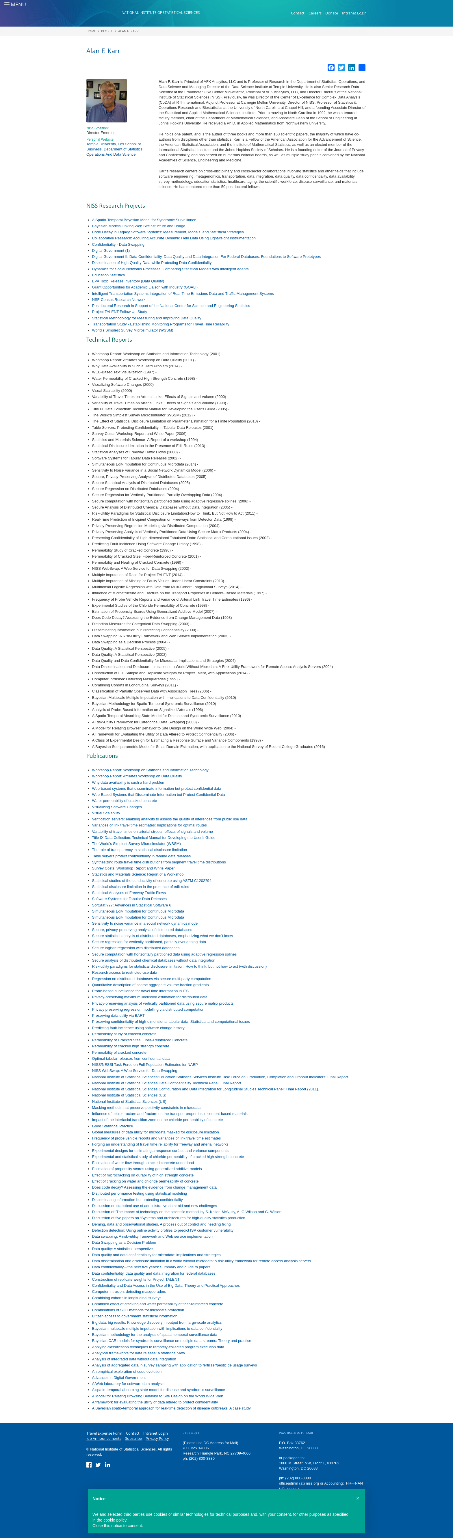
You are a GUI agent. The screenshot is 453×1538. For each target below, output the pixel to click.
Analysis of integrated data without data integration (134, 1359)
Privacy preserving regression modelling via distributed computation (148, 1009)
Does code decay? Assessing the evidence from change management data (154, 1187)
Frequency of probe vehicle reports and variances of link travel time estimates (156, 1138)
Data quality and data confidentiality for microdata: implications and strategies (156, 1255)
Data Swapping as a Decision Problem (124, 1242)
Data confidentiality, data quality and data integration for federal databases (154, 1273)
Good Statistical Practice (112, 1126)
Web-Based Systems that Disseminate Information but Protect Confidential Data (158, 794)
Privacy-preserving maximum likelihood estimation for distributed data (150, 997)
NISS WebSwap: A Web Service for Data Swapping (134, 1070)
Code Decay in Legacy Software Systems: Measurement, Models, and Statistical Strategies (168, 232)
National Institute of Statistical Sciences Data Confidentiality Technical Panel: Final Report (166, 1083)
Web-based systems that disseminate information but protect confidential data (156, 788)
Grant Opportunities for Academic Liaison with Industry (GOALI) (145, 287)
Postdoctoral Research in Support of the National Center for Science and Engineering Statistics (171, 305)
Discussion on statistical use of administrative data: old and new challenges (154, 1206)
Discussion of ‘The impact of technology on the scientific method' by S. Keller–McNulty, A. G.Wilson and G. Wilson (186, 1212)
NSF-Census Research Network (119, 299)
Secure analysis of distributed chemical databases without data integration (153, 960)
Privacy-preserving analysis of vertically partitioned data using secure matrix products (163, 1003)
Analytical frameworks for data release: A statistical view (138, 1353)
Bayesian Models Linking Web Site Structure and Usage (138, 226)
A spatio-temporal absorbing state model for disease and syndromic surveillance (158, 1390)
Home (91, 31)
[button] (357, 1498)
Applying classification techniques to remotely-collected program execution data (158, 1347)
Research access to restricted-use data (124, 972)
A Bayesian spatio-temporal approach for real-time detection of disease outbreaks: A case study (171, 1408)
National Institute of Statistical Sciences (161, 12)
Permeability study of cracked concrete (124, 1034)
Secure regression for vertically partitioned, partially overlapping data (149, 942)
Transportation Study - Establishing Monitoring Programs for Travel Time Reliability (160, 324)
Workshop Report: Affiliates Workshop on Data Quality (137, 776)
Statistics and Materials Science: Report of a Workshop (138, 874)
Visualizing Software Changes (117, 807)
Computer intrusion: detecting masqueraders (129, 1291)
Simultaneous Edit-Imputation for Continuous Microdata (138, 911)
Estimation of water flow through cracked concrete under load (143, 1163)
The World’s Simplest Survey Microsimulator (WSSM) (136, 843)
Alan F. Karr (128, 31)
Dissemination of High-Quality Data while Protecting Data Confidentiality (152, 262)
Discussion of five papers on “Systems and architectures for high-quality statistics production (168, 1218)
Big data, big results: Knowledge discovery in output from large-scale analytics (157, 1322)
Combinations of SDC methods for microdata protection (138, 1310)
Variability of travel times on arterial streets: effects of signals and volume (152, 831)
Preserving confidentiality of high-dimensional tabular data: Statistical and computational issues (171, 1021)
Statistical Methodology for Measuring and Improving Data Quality (146, 318)
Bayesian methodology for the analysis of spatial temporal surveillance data (155, 1334)
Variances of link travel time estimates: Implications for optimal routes (149, 825)
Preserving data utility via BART (118, 1015)
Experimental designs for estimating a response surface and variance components (160, 1150)
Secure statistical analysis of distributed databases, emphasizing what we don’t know (162, 936)
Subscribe (133, 1438)
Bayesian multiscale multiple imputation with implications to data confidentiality (157, 1328)
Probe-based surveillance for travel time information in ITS (140, 991)
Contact (298, 13)
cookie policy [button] (114, 1520)
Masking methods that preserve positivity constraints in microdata (146, 1107)
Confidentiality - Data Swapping (118, 244)
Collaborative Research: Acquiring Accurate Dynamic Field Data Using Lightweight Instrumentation (174, 238)
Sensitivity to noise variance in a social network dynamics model (145, 923)
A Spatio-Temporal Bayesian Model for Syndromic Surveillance (144, 220)
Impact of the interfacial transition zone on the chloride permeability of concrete (157, 1120)
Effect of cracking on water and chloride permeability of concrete (145, 1181)
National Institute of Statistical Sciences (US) (129, 1095)
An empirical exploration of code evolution (127, 1371)
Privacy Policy (157, 1438)
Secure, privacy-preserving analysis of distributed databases (142, 930)
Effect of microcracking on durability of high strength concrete (143, 1175)
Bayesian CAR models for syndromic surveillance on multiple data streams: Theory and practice (171, 1340)
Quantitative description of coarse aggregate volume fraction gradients (150, 985)
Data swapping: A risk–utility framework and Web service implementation (152, 1236)
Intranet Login (354, 13)
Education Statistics (108, 275)
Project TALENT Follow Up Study (119, 312)
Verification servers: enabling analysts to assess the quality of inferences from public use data (170, 819)
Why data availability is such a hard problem (129, 782)
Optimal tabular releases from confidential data (131, 1058)
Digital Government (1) (111, 250)
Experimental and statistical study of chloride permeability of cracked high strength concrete (168, 1157)
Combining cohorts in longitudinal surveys (126, 1298)
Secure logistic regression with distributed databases (136, 948)
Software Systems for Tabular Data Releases (129, 899)
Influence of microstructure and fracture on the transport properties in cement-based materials (170, 1113)
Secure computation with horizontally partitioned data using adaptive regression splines (164, 954)
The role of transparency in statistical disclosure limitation (139, 850)
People (107, 31)
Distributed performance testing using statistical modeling (139, 1193)
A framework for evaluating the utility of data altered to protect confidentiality (155, 1402)
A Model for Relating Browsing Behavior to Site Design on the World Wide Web (157, 1396)
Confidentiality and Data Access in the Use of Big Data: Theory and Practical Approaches (166, 1285)
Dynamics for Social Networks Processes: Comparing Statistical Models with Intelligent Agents (170, 269)
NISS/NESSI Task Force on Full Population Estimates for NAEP (145, 1064)
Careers (315, 13)
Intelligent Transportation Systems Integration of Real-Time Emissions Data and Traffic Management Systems (183, 293)
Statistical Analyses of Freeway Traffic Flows (129, 893)
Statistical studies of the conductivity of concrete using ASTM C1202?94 (151, 880)
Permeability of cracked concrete (119, 1052)
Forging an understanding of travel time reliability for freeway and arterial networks (160, 1144)
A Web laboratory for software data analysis (128, 1383)
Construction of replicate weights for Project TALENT (136, 1279)
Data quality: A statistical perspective (122, 1249)
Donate (331, 13)
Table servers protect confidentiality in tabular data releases (141, 856)
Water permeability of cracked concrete (124, 800)
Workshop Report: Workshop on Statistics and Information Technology (150, 770)
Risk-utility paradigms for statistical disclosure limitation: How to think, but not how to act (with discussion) (179, 966)
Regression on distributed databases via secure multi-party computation (151, 979)
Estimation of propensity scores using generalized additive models (147, 1169)
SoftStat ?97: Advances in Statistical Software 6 (131, 905)
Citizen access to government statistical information (135, 1316)
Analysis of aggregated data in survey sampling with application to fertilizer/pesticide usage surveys (174, 1365)
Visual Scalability (106, 813)
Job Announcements (103, 1438)
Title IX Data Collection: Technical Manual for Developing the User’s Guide (154, 837)
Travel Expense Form (104, 1433)
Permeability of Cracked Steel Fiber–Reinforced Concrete (140, 1040)
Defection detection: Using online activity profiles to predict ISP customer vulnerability (163, 1230)
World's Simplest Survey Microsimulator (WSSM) (132, 330)
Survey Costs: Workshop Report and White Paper (133, 868)
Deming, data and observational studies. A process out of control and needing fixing (161, 1224)
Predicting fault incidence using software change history (138, 1028)
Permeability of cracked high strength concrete (130, 1046)
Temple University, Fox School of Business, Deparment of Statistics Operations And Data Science (114, 149)
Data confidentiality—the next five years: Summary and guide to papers (151, 1267)
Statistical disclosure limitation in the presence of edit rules (140, 887)
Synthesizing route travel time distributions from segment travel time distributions (159, 862)
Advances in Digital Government (119, 1377)
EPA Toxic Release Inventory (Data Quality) (128, 281)
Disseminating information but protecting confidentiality (137, 1200)
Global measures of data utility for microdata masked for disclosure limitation (155, 1132)
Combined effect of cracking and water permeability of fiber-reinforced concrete (157, 1304)
